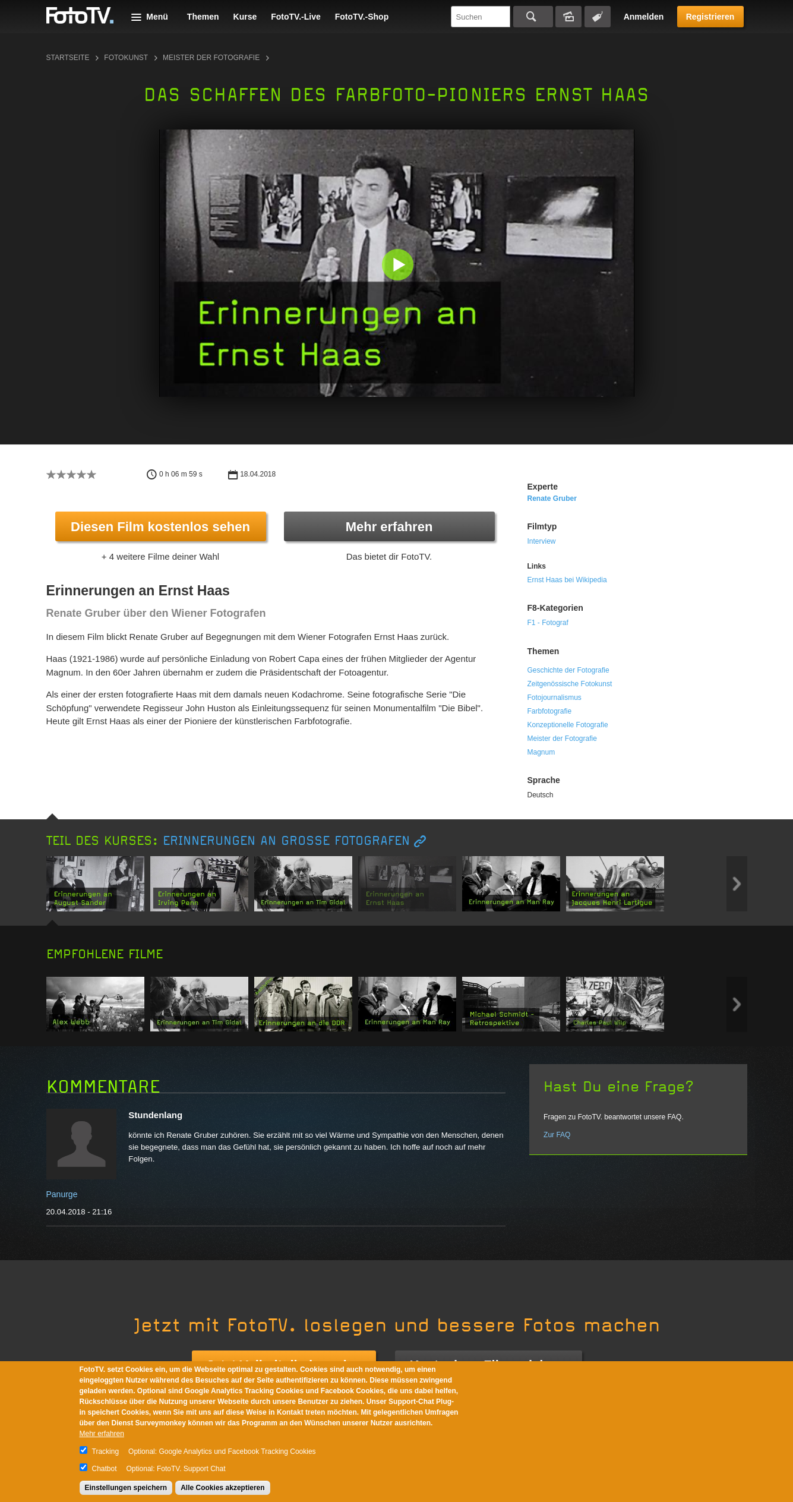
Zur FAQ (557, 1135)
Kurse (245, 16)
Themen (203, 16)
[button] (399, 266)
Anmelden (644, 16)
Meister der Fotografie (211, 57)
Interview (541, 541)
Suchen (533, 16)
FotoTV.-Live (296, 16)
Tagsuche (598, 16)
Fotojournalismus (554, 697)
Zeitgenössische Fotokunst (569, 684)
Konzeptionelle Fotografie (567, 725)
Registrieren (710, 16)
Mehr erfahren (389, 526)
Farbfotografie (549, 711)
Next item (736, 883)
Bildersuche (568, 16)
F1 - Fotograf (547, 623)
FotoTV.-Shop (361, 16)
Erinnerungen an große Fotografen (286, 841)
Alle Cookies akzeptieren (222, 1488)
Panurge (62, 1194)
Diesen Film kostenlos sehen (160, 526)
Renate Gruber (552, 498)
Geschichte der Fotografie (568, 670)
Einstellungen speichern (126, 1488)
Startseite (68, 57)
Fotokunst (126, 57)
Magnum (541, 752)
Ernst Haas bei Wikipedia (567, 580)
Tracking (105, 1451)
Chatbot (104, 1469)
